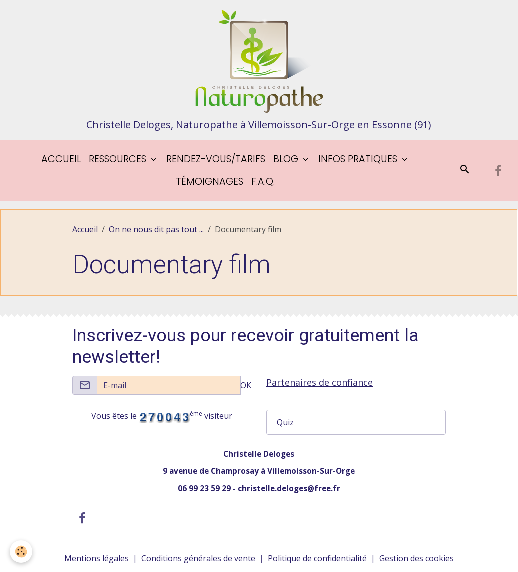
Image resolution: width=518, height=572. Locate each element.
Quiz (285, 422)
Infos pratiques (359, 159)
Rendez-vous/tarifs (216, 159)
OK (246, 385)
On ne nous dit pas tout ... (156, 229)
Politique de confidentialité (317, 558)
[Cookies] (21, 551)
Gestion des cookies (417, 558)
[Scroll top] (498, 552)
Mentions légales (96, 558)
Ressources (119, 159)
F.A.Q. (263, 181)
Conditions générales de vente (199, 558)
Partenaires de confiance (319, 382)
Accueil (61, 159)
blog (287, 159)
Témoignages (210, 181)
